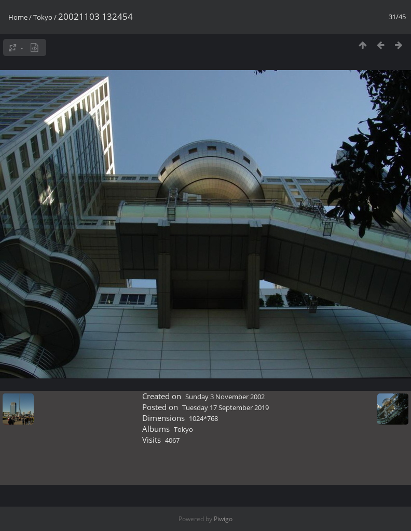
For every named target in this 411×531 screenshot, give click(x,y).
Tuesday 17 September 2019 (225, 407)
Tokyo (42, 17)
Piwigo (223, 518)
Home (18, 17)
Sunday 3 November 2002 (225, 396)
